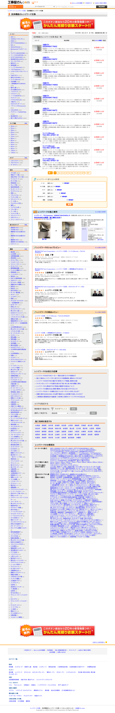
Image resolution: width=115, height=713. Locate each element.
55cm (12, 128)
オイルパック (14, 266)
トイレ (10, 685)
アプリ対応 (14, 552)
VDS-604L (62, 349)
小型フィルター (15, 556)
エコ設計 (13, 609)
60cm (12, 132)
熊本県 (50, 437)
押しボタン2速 (15, 369)
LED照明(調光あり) (16, 327)
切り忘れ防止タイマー (17, 410)
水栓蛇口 (26, 685)
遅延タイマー (14, 430)
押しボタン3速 (15, 311)
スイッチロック (15, 442)
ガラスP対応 (14, 536)
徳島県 (70, 434)
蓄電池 (28, 701)
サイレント (14, 463)
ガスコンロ (27, 672)
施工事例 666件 (55, 217)
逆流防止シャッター (16, 587)
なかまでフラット (15, 347)
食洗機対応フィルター (17, 550)
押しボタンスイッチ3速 (17, 440)
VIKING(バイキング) (17, 39)
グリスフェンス (15, 566)
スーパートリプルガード (18, 418)
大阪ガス (13, 102)
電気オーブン (51, 672)
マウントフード (15, 215)
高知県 (90, 434)
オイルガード (14, 341)
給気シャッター (15, 495)
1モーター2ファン (16, 434)
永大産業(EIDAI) (16, 89)
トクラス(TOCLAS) (16, 100)
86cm (12, 140)
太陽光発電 (12, 701)
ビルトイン (14, 244)
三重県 (57, 431)
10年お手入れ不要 (16, 576)
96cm (12, 148)
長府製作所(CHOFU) (17, 59)
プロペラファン (15, 162)
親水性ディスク (15, 558)
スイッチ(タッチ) (15, 426)
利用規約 (50, 650)
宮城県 (57, 425)
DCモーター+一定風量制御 (19, 323)
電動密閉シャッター (16, 548)
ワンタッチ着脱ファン (17, 270)
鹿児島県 (71, 437)
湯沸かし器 (27, 667)
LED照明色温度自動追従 (18, 349)
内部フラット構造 (16, 406)
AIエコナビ (14, 599)
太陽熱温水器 (91, 667)
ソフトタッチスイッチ (16, 422)
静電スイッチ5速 (16, 398)
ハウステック (14, 91)
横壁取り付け (15, 240)
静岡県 (44, 431)
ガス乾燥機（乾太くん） (68, 690)
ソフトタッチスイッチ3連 (18, 317)
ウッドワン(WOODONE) (18, 53)
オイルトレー (14, 483)
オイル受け (14, 451)
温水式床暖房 (55, 690)
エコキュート (43, 667)
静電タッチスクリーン (17, 572)
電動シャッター (15, 477)
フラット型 (14, 209)
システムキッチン (71, 672)
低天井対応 (14, 290)
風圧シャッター (15, 520)
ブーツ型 (13, 211)
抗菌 (12, 355)
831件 (49, 219)
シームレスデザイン (16, 390)
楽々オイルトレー (15, 465)
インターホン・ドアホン (15, 695)
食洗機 (11, 672)
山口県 (64, 434)
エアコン (11, 690)
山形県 (70, 425)
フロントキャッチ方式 (17, 544)
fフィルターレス (15, 605)
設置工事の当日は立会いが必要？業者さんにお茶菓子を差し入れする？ (59, 394)
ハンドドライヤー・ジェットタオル (47, 685)
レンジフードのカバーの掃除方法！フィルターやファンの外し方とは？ (57, 391)
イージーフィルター (16, 491)
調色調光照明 (15, 444)
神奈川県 (58, 428)
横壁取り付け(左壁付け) (18, 231)
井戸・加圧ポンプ (63, 685)
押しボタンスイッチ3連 (17, 540)
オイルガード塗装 (16, 282)
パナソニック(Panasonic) (18, 106)
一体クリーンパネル (16, 457)
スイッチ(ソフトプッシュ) (17, 522)
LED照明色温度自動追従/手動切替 (72, 497)
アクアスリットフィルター (18, 489)
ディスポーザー (13, 674)
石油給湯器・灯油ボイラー (77, 667)
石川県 (78, 428)
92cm (12, 144)
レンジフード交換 (62, 251)
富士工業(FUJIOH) (16, 118)
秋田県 (64, 425)
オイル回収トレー (16, 518)
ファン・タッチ (14, 501)
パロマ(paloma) (15, 69)
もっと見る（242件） (100, 247)
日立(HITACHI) (15, 47)
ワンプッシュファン (16, 432)
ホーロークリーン (16, 388)
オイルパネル (15, 260)
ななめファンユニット (17, 313)
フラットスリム (15, 195)
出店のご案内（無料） (101, 3)
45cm (12, 126)
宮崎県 (64, 437)
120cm (13, 152)
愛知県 (50, 431)
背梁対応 (13, 459)
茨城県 (83, 425)
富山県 (72, 428)
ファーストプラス (15, 61)
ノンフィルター (15, 274)
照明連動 (13, 339)
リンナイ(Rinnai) (15, 79)
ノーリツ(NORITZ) (16, 95)
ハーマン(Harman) (16, 67)
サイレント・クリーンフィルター (19, 595)
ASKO (12, 41)
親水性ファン (14, 455)
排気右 (13, 286)
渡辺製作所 (14, 116)
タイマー (13, 294)
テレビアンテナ (28, 695)
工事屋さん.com (80, 708)
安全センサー (15, 371)
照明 (12, 298)
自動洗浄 (13, 402)
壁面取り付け (15, 227)
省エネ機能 (14, 416)
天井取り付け (15, 229)
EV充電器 (21, 701)
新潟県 (65, 428)
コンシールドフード (16, 219)
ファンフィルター (15, 461)
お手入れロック (15, 396)
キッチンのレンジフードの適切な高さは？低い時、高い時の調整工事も (58, 383)
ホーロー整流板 (15, 292)
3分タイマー (14, 280)
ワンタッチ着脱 (15, 578)
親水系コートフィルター (18, 560)
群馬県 (96, 425)
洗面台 (33, 685)
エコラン (13, 335)
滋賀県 (64, 431)
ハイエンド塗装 (15, 367)
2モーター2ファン (16, 526)
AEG (12, 37)
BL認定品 (14, 428)
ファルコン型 (14, 213)
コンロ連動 (14, 479)
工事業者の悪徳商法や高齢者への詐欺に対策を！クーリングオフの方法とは (60, 396)
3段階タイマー (15, 386)
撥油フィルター (15, 420)
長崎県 (44, 437)
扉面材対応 (14, 505)
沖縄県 (78, 437)
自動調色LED (15, 570)
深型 (12, 193)
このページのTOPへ (100, 642)
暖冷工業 (13, 87)
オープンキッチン (16, 333)
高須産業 (13, 65)
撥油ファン (14, 611)
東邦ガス (13, 63)
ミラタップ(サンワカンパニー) (19, 71)
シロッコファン (15, 160)
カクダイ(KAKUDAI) (17, 57)
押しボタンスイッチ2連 (17, 329)
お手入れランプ (15, 438)
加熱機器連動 (15, 256)
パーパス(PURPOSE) (17, 55)
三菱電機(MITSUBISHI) (18, 83)
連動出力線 (14, 319)
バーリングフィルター (17, 511)
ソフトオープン (15, 481)
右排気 (13, 591)
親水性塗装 (14, 345)
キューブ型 (14, 185)
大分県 (57, 437)
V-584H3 (66, 333)
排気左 (13, 288)
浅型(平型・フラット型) (17, 177)
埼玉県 (37, 428)
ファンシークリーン (16, 264)
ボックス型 (14, 181)
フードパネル (14, 607)
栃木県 (90, 425)
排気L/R (13, 306)
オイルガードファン (16, 513)
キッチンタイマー (15, 447)
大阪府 (77, 431)
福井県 (85, 428)
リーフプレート (15, 365)
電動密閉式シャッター (17, 321)
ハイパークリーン (16, 315)
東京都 (50, 428)
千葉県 (44, 428)
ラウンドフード (15, 199)
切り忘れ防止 (15, 593)
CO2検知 (14, 546)
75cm (12, 136)
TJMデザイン (14, 75)
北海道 (37, 425)
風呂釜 (35, 667)
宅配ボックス (38, 695)
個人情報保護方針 (61, 650)
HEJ (12, 45)
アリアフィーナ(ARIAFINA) (18, 112)
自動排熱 (13, 469)
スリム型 (13, 173)
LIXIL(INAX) (14, 110)
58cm (12, 130)
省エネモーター (15, 467)
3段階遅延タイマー (16, 473)
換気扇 (47, 690)
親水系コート (15, 485)
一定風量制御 (15, 302)
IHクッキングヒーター (38, 672)
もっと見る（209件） (100, 212)
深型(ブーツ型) (15, 175)
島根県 (44, 434)
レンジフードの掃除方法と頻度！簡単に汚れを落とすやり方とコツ (57, 389)
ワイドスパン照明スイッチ (18, 361)
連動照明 (13, 471)
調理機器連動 (15, 268)
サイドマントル (15, 191)
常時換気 (13, 258)
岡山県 (50, 434)
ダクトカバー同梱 (16, 507)
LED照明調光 (15, 353)
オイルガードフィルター (17, 300)
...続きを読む (100, 239)
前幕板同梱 (14, 375)
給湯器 (11, 667)
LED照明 (13, 254)
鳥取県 (37, 434)
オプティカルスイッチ (17, 359)
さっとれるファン (15, 394)
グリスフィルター (15, 400)
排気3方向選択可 (16, 524)
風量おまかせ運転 (16, 284)
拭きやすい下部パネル (17, 493)
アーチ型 (13, 201)
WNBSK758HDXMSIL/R (62, 215)
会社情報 (52, 652)
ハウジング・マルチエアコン (24, 690)
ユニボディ (14, 296)
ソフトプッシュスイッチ (17, 408)
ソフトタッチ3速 (15, 331)
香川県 (77, 434)
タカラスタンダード (16, 104)
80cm (12, 138)
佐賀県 (37, 437)
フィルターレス (15, 262)
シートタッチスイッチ (17, 515)
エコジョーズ (18, 667)
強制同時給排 (15, 187)
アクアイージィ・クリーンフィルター (71, 517)
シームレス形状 (15, 564)
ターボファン (14, 164)
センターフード (15, 189)
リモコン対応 (14, 414)
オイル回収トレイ (16, 613)
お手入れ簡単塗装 (16, 278)
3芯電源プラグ (15, 580)
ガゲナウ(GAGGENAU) (18, 43)
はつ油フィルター (16, 568)
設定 (73, 409)
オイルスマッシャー (16, 309)
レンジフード (37, 215)
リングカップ (14, 582)
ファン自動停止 (15, 436)
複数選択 (66, 183)
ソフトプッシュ (15, 554)
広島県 (57, 434)
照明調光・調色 (15, 392)
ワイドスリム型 (15, 207)
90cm (12, 142)
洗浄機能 (13, 343)
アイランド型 (14, 197)
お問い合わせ (61, 652)
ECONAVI (14, 449)
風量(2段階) (14, 574)
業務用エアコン (38, 690)
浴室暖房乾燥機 (14, 679)
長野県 (98, 428)
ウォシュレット (18, 685)
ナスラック (14, 93)
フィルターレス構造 (16, 617)
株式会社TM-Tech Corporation (45, 251)
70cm (12, 134)
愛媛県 (83, 434)
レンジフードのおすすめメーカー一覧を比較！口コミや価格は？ (56, 375)
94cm (12, 146)
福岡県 (96, 434)
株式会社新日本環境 (41, 217)
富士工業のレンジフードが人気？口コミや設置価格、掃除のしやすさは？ (59, 378)
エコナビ (13, 357)
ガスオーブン (60, 672)
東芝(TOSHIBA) (16, 77)
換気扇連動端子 (16, 532)
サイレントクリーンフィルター (19, 601)
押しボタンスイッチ (16, 503)
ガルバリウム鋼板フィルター (19, 528)
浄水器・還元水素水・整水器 (86, 672)
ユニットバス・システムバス (44, 679)
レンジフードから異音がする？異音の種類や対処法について (55, 386)
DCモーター (14, 304)
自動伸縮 (13, 615)
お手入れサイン (15, 378)
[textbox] (75, 7)
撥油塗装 (13, 424)
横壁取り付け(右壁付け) (18, 235)
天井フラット (14, 217)
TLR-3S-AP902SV (64, 316)
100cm (13, 150)
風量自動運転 (15, 538)
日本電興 (13, 81)
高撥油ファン (14, 475)
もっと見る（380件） (100, 312)
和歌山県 (97, 431)
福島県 (77, 425)
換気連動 (13, 337)
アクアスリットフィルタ (17, 562)
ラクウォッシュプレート (17, 373)
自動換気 (13, 404)
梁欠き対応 (14, 509)
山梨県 (91, 428)
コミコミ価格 (98, 40)
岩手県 (50, 425)
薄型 (12, 205)
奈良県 (90, 431)
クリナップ (14, 98)
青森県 (44, 425)
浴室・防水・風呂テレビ (27, 679)
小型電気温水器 (63, 667)
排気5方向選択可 (16, 542)
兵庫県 (83, 431)
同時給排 (13, 183)
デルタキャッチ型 (16, 203)
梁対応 (13, 276)
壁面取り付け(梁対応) (17, 242)
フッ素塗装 (14, 589)
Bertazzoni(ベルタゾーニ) (19, 49)
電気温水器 (52, 667)
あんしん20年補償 (77, 3)
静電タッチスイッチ (16, 453)
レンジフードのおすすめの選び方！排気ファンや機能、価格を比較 (56, 381)
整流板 (13, 252)
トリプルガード (15, 380)
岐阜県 (37, 431)
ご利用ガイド (88, 3)
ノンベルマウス (15, 534)
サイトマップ (72, 650)
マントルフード (15, 179)
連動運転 (13, 487)
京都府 (70, 431)
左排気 (13, 584)
